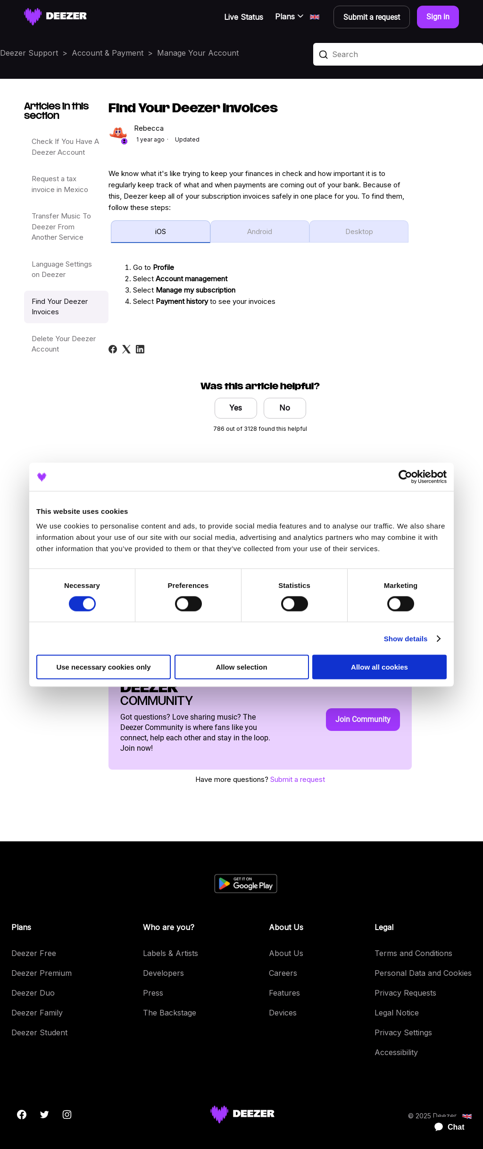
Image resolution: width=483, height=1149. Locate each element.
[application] (445, 1127)
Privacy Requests (405, 993)
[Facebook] (112, 349)
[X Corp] (126, 349)
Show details (406, 638)
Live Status (243, 17)
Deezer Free (33, 953)
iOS (160, 231)
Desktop (359, 231)
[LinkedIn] (140, 349)
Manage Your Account (198, 53)
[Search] (398, 54)
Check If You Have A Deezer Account (65, 147)
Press (153, 993)
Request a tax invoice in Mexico (60, 184)
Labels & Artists (170, 953)
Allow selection (241, 667)
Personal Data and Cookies (423, 973)
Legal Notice (397, 1012)
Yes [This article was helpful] (235, 407)
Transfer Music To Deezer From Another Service (61, 226)
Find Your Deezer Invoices (60, 307)
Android (259, 231)
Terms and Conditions (413, 953)
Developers (163, 973)
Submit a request (297, 779)
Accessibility (396, 1052)
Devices (283, 1012)
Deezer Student (39, 1032)
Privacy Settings (403, 1032)
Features (284, 993)
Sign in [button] (438, 16)
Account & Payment (107, 53)
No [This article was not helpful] (284, 407)
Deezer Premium (41, 973)
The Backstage (169, 1012)
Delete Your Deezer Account (64, 344)
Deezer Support (29, 53)
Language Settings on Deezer (62, 269)
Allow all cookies (379, 667)
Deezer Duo (33, 993)
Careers (283, 973)
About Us (286, 953)
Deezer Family (37, 1012)
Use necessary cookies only (103, 667)
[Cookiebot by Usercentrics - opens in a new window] (405, 477)
